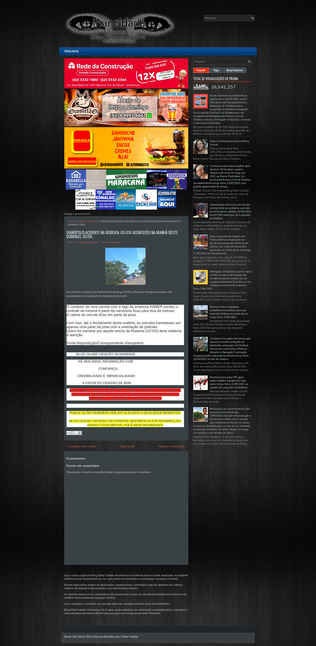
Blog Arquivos (235, 70)
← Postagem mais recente (80, 446)
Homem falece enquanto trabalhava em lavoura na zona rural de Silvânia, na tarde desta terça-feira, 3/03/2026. (229, 312)
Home (71, 221)
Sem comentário (110, 242)
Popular (201, 70)
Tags (216, 70)
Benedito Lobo (112, 636)
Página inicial (71, 51)
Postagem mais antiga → (173, 446)
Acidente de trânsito (87, 221)
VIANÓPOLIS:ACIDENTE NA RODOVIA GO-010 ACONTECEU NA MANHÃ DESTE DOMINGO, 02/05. (122, 234)
